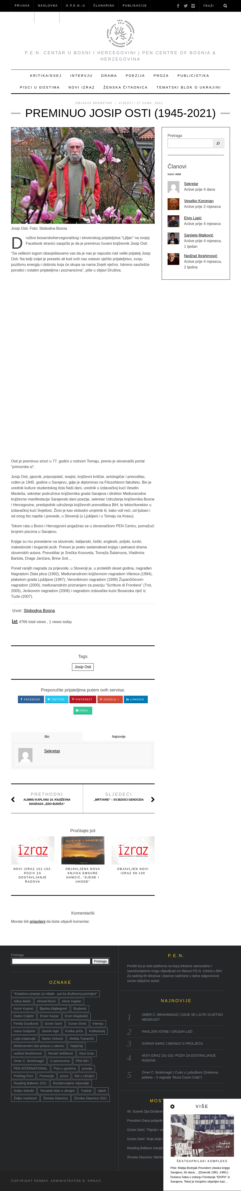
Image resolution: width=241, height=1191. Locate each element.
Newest (171, 174)
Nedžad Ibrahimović (200, 256)
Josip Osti (83, 667)
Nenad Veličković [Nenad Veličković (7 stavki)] (60, 1053)
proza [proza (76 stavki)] (64, 1076)
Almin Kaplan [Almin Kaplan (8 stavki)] (71, 1001)
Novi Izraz (81, 87)
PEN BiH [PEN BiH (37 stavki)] (82, 1061)
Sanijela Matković (198, 235)
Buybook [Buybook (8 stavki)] (79, 1008)
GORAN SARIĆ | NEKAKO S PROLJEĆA (172, 1043)
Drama (109, 76)
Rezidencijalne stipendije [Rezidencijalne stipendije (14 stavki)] (71, 1083)
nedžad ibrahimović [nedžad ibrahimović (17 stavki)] (28, 1053)
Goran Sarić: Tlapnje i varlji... (148, 1130)
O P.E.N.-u (75, 5)
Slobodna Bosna (39, 610)
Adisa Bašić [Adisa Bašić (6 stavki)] (22, 1001)
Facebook (30, 699)
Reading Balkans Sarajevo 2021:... (152, 1148)
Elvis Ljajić (193, 218)
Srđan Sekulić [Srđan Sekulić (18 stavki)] (24, 1091)
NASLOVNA (48, 5)
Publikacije (135, 5)
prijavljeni (37, 921)
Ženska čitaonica (125, 87)
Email (82, 710)
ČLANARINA (104, 5)
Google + (109, 699)
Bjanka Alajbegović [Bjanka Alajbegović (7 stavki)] (54, 1008)
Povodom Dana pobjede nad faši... (152, 1120)
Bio (46, 736)
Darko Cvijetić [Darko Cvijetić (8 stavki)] (24, 1016)
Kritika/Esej (46, 76)
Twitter (56, 699)
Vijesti (126, 103)
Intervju (81, 76)
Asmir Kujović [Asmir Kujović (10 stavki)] (24, 1008)
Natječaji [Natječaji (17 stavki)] (76, 1046)
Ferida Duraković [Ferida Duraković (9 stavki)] (26, 1023)
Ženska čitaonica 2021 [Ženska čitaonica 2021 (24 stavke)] (90, 1098)
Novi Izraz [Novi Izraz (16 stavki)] (86, 1053)
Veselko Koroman (198, 201)
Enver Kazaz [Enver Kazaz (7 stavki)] (49, 1016)
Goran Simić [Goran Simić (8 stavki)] (77, 1023)
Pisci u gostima (40, 87)
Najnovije (119, 736)
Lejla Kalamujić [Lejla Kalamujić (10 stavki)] (25, 1038)
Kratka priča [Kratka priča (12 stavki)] (74, 1031)
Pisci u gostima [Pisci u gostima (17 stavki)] (65, 1068)
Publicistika (193, 76)
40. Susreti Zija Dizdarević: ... (148, 1111)
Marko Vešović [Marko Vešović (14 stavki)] (52, 1038)
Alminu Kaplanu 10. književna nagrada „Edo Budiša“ (47, 798)
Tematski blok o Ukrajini (189, 87)
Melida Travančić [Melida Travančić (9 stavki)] (81, 1038)
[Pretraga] (218, 143)
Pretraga (175, 136)
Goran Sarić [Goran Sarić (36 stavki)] (53, 1023)
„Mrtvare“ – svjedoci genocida (119, 796)
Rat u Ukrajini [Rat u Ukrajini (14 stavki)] (84, 1076)
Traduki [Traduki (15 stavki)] (86, 1091)
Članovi (22, 17)
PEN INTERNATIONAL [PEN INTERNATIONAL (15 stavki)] (31, 1068)
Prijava (22, 5)
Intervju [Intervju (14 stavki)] (97, 1023)
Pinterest (82, 699)
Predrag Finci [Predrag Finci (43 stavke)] (23, 1076)
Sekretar (191, 184)
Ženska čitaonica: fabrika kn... (149, 1157)
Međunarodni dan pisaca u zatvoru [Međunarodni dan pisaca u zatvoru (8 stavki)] (39, 1046)
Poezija (135, 76)
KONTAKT (47, 17)
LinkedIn (135, 699)
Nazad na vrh (211, 1181)
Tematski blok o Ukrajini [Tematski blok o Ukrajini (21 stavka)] (57, 1091)
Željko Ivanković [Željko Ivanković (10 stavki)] (25, 1098)
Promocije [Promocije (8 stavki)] (46, 1076)
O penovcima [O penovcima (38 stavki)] (59, 1061)
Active (178, 174)
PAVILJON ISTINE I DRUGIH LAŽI (167, 1031)
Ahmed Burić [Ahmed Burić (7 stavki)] (46, 1001)
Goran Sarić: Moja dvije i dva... (149, 1139)
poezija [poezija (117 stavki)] (87, 1068)
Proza (161, 76)
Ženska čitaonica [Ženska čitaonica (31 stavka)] (55, 1098)
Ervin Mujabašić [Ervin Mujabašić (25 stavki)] (76, 1016)
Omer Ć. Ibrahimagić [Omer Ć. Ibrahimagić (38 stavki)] (29, 1061)
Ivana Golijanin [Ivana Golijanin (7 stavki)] (25, 1031)
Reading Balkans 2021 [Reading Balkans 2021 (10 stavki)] (30, 1083)
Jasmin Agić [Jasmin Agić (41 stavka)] (50, 1031)
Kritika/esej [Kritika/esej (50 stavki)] (97, 1031)
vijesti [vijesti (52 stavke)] (102, 1091)
